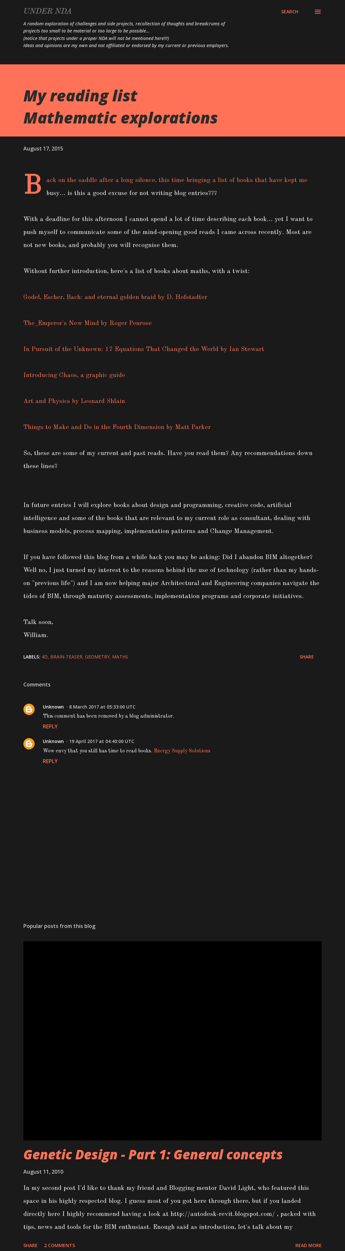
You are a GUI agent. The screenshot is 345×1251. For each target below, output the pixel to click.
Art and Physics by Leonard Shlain (74, 401)
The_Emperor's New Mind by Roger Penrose (87, 323)
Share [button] (307, 657)
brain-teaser (66, 657)
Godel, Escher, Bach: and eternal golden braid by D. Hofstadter (115, 297)
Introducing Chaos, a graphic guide (74, 375)
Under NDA (47, 12)
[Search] (289, 12)
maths (120, 657)
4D (45, 657)
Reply (50, 726)
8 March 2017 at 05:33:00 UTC (102, 707)
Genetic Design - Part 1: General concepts (153, 1154)
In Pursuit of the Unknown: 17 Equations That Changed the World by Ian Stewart (143, 349)
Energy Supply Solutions (182, 751)
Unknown (53, 707)
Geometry (97, 657)
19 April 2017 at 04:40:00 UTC (101, 741)
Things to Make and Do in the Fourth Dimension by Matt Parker (117, 427)
